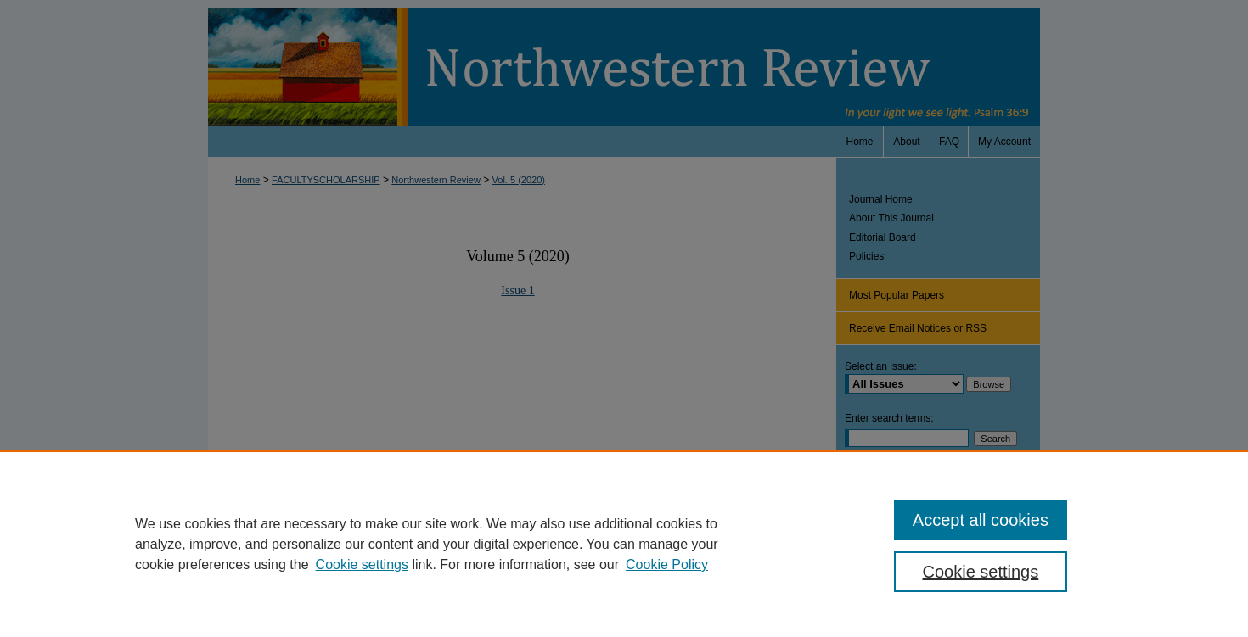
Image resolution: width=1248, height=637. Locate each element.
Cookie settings (362, 564)
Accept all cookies (980, 520)
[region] (624, 543)
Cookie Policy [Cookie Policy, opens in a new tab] (667, 564)
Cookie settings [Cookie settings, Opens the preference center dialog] (981, 571)
